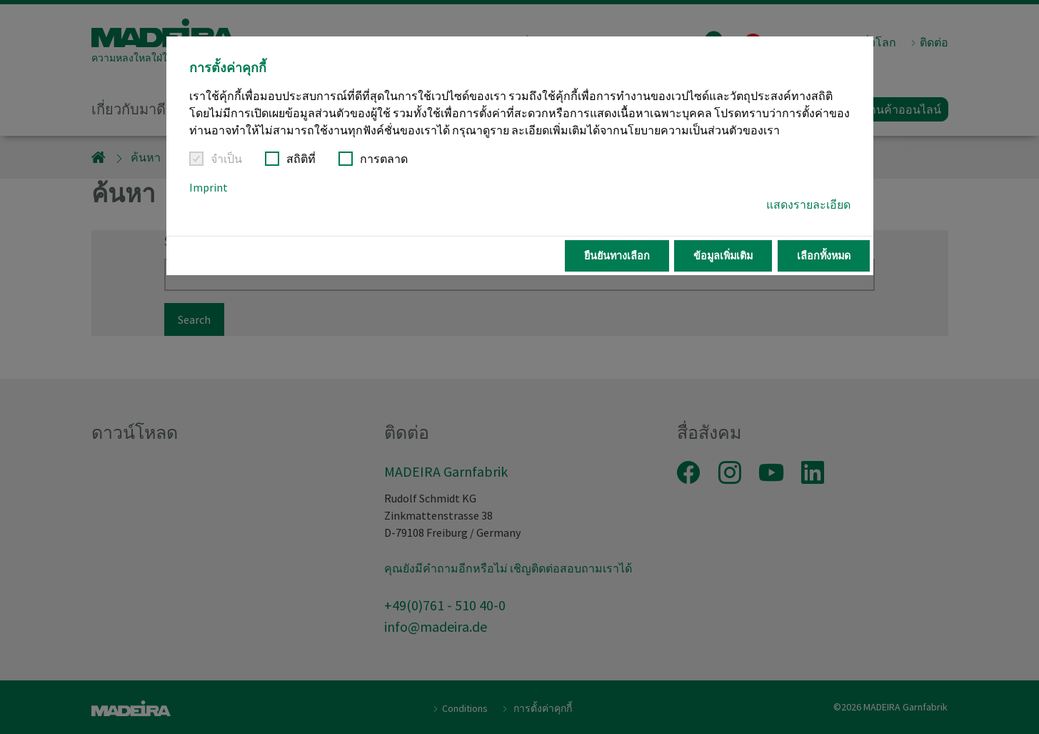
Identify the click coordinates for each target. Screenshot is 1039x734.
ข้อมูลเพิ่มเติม (723, 255)
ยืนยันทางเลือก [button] (617, 255)
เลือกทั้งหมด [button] (823, 255)
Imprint (208, 187)
